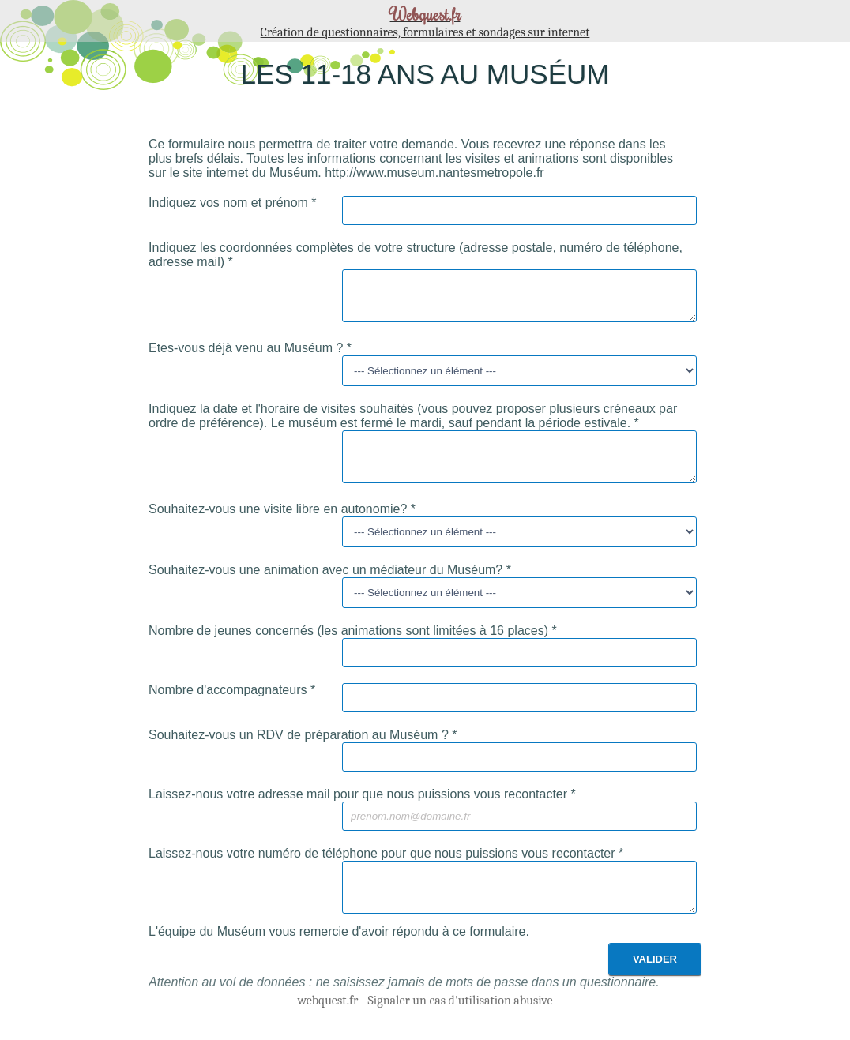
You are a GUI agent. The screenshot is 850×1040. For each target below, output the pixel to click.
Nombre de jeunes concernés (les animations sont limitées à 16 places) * (353, 644)
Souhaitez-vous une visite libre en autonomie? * (282, 523)
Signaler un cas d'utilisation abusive (460, 1022)
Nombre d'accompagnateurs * (232, 704)
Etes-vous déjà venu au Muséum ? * (250, 355)
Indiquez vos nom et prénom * (233, 202)
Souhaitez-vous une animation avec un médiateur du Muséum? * (330, 584)
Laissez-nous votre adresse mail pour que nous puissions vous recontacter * (362, 808)
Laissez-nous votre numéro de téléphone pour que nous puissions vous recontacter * (386, 867)
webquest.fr (327, 1022)
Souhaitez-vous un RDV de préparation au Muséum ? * (303, 749)
